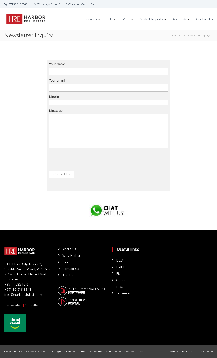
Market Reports (151, 19)
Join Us (67, 275)
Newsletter (32, 305)
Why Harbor (71, 256)
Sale (110, 19)
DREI (120, 267)
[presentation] (81, 159)
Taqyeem (123, 293)
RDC (119, 287)
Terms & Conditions (180, 351)
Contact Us (204, 19)
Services (91, 19)
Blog (65, 262)
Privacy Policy (204, 351)
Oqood (121, 280)
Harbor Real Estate (39, 351)
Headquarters (13, 305)
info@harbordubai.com (23, 295)
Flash (90, 351)
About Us (179, 19)
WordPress (136, 351)
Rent (126, 19)
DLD (119, 260)
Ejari (119, 274)
